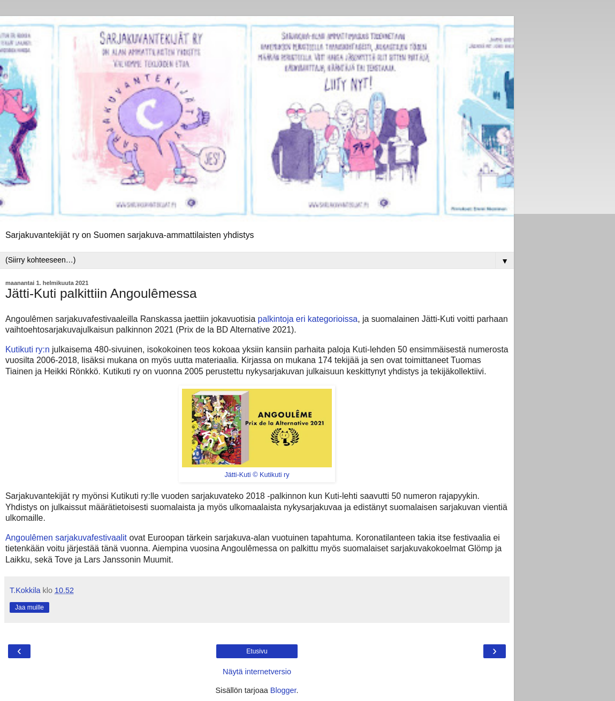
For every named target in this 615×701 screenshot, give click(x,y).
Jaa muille (29, 607)
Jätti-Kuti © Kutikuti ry (256, 475)
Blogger (283, 690)
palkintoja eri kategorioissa (308, 318)
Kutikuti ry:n (27, 349)
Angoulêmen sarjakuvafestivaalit (66, 537)
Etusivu (256, 651)
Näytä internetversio (257, 671)
